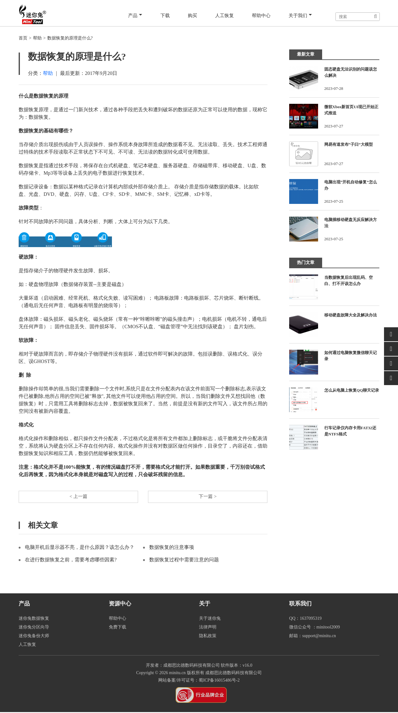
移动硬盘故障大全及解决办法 (350, 315)
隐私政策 (207, 636)
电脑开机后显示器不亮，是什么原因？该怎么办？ (79, 548)
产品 (137, 16)
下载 (166, 16)
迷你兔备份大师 (34, 636)
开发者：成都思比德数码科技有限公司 (183, 666)
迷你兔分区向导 (34, 628)
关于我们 (300, 16)
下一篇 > (207, 497)
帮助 (37, 38)
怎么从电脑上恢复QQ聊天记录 (351, 390)
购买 (193, 16)
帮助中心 (261, 16)
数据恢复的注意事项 (171, 548)
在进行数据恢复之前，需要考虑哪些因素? (71, 560)
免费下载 (117, 628)
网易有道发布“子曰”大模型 (348, 144)
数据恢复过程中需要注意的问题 (184, 560)
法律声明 (207, 628)
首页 (23, 38)
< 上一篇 (78, 497)
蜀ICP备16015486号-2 (219, 681)
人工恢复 (224, 16)
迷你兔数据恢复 (34, 619)
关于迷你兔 (210, 619)
